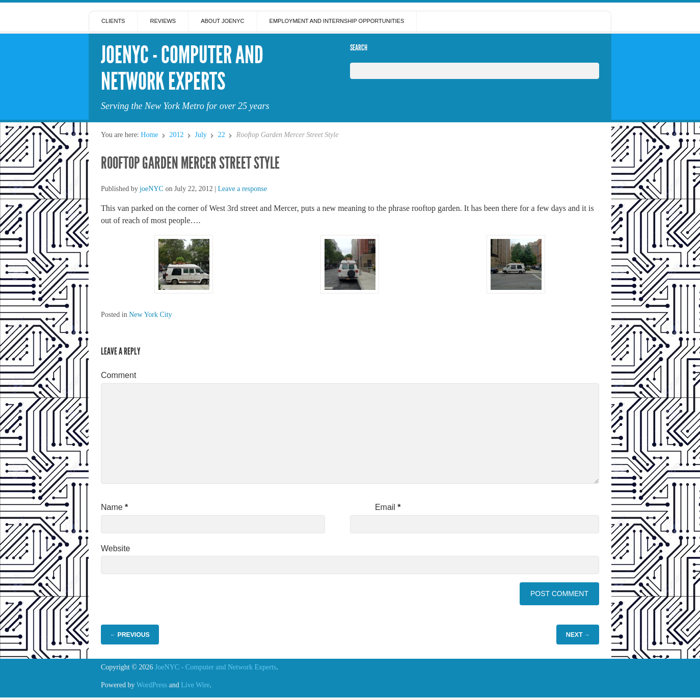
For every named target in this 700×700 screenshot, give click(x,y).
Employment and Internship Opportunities (337, 21)
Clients (113, 21)
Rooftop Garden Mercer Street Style (190, 163)
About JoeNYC (222, 21)
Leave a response (242, 189)
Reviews (163, 21)
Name (114, 507)
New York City (150, 314)
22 (221, 135)
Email (388, 507)
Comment (118, 375)
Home (149, 135)
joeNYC (152, 189)
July (200, 135)
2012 (176, 135)
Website (115, 548)
